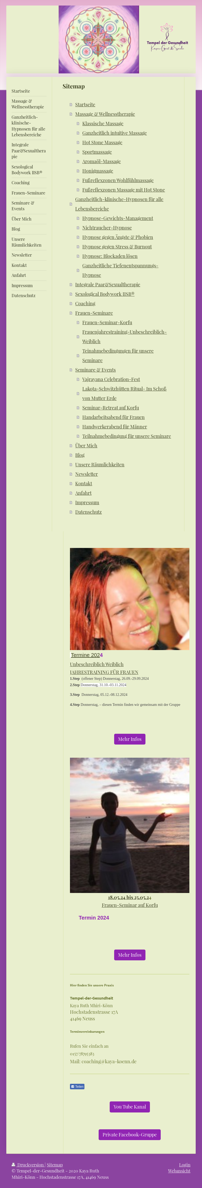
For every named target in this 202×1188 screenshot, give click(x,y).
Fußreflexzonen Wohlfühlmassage (118, 180)
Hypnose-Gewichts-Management (117, 218)
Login (184, 1164)
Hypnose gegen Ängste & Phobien (117, 237)
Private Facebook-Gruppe (130, 1134)
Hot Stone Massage (102, 142)
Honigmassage (97, 171)
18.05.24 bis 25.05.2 (128, 897)
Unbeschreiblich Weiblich (97, 664)
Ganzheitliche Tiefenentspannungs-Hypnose (120, 270)
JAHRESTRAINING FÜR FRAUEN (104, 672)
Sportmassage (97, 152)
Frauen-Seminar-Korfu (107, 322)
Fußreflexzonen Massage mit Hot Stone (123, 190)
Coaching (85, 303)
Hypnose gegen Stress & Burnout (117, 246)
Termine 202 (85, 655)
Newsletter (86, 474)
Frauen (109, 905)
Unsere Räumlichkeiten (99, 464)
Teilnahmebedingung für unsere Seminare (126, 436)
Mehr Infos (130, 739)
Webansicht (179, 1171)
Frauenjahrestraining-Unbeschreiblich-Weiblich (124, 337)
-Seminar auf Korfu (137, 905)
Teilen (77, 1087)
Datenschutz (88, 512)
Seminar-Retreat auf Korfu (110, 408)
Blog (79, 455)
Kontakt (83, 483)
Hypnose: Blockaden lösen (110, 256)
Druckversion (28, 1164)
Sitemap (55, 1164)
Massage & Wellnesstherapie (105, 114)
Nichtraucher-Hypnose (107, 227)
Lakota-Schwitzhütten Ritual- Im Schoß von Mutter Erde (124, 393)
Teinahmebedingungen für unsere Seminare (118, 355)
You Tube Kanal (130, 1107)
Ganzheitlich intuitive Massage (114, 133)
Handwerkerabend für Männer (114, 426)
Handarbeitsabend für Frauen (113, 417)
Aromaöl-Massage (101, 161)
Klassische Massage (102, 123)
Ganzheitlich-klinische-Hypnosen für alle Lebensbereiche (119, 204)
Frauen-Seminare (94, 313)
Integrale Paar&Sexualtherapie (107, 284)
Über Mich (86, 445)
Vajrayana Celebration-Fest (111, 379)
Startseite (85, 104)
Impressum (87, 502)
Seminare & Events (95, 370)
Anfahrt (83, 493)
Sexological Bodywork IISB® (104, 294)
